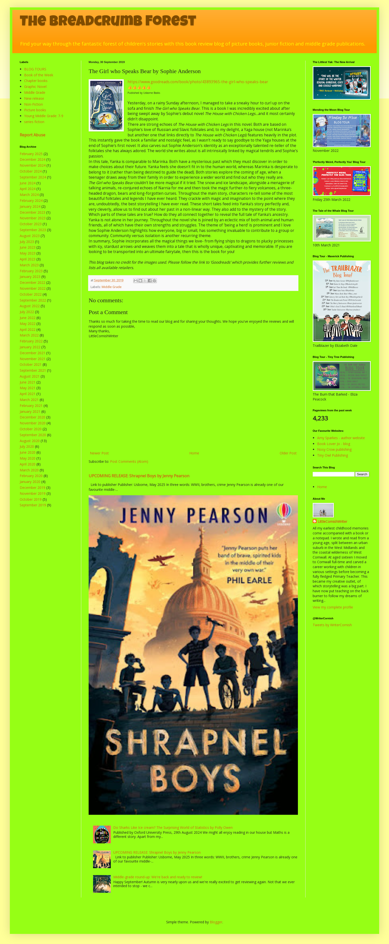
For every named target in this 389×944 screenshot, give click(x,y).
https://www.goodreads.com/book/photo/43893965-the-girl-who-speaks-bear (198, 81)
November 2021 (33, 358)
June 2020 (27, 452)
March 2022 (29, 335)
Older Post (288, 453)
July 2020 (27, 446)
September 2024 (33, 177)
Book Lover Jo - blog (333, 443)
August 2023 (30, 235)
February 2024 (31, 200)
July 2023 (27, 241)
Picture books (35, 110)
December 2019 (32, 487)
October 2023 (31, 224)
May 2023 (27, 253)
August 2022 (30, 306)
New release (34, 98)
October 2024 (31, 171)
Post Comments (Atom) (129, 461)
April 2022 (27, 329)
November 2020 (33, 423)
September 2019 (33, 505)
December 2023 (32, 212)
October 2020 (31, 429)
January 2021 (30, 411)
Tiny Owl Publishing (332, 455)
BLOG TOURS (35, 69)
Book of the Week (38, 75)
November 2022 (33, 288)
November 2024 (33, 165)
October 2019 (31, 499)
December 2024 (32, 159)
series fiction (34, 121)
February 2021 (31, 405)
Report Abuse (32, 135)
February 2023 (31, 271)
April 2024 (27, 188)
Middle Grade (112, 287)
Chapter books (36, 80)
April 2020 (27, 464)
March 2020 (29, 470)
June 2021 (27, 382)
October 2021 (31, 364)
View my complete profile (333, 607)
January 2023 (30, 276)
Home (194, 453)
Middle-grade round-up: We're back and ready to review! (157, 877)
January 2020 (30, 481)
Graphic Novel (35, 86)
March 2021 (29, 399)
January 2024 (30, 206)
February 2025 (31, 153)
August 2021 (30, 376)
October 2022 (31, 294)
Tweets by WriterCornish (332, 625)
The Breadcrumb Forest (108, 22)
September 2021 (33, 370)
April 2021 (27, 393)
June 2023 (27, 247)
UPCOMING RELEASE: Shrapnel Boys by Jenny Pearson (139, 476)
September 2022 (33, 300)
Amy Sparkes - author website (341, 437)
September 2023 (33, 229)
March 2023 (29, 265)
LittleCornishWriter (332, 521)
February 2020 (31, 475)
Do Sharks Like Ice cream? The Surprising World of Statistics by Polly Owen (173, 827)
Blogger (216, 922)
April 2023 (27, 259)
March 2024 (29, 194)
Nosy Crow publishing (334, 449)
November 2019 (33, 493)
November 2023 (33, 218)
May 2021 (27, 387)
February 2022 (31, 341)
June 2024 (27, 183)
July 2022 (27, 311)
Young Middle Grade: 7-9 (43, 115)
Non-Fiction (33, 104)
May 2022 (27, 323)
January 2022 (30, 347)
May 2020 (27, 458)
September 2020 (33, 434)
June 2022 (27, 317)
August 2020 (30, 440)
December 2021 (32, 353)
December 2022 (32, 282)
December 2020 (32, 417)
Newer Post (99, 453)
